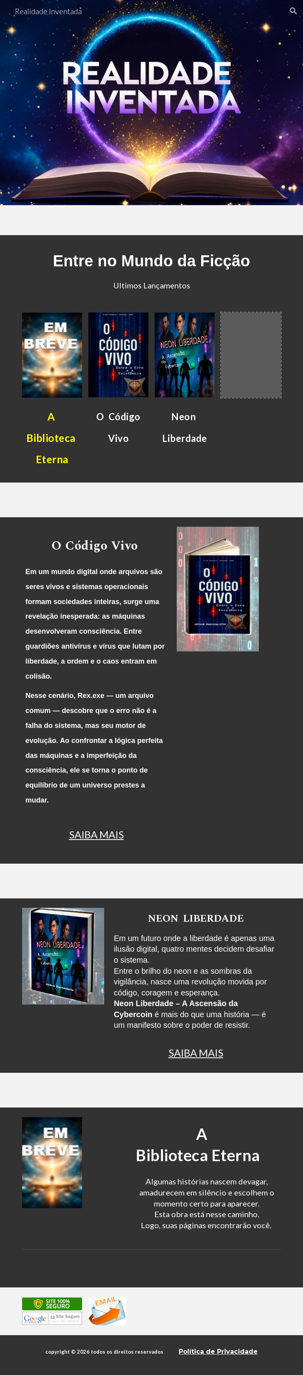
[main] (151, 269)
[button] (293, 11)
